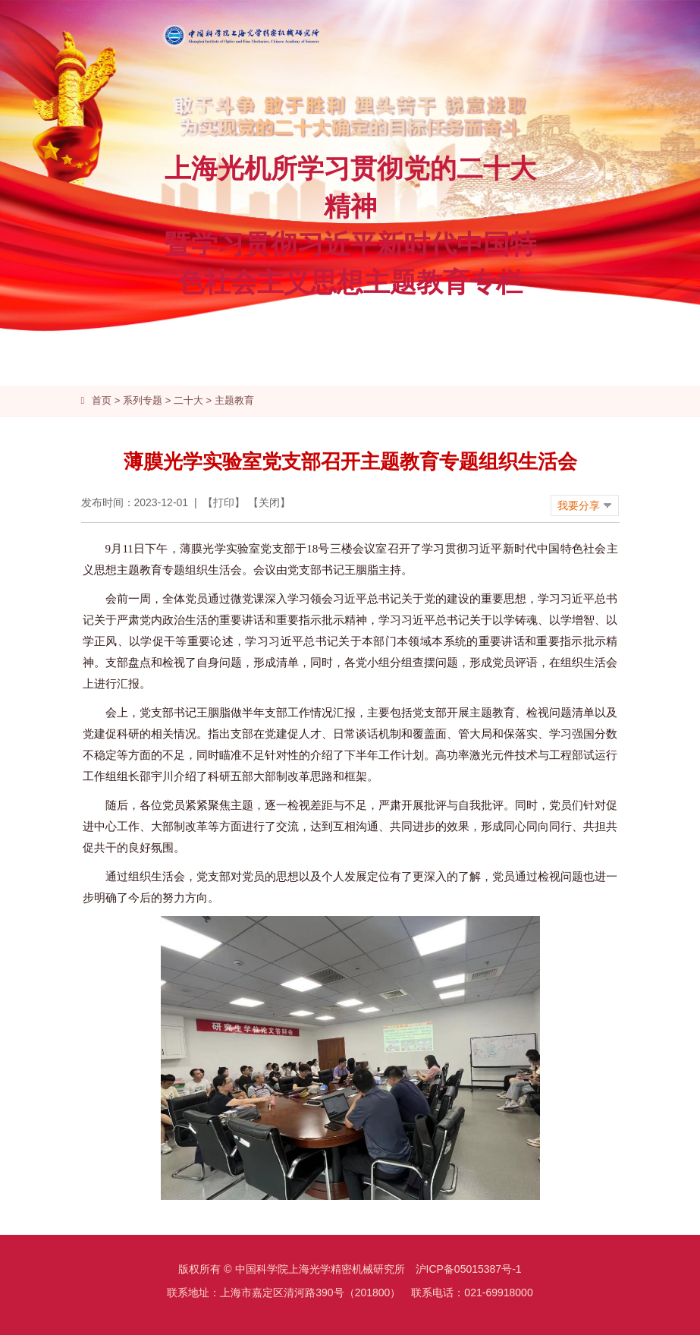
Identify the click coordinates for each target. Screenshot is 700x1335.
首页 (101, 400)
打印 (223, 502)
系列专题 (142, 400)
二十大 (188, 400)
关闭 (269, 502)
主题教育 (234, 400)
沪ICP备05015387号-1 (469, 1269)
